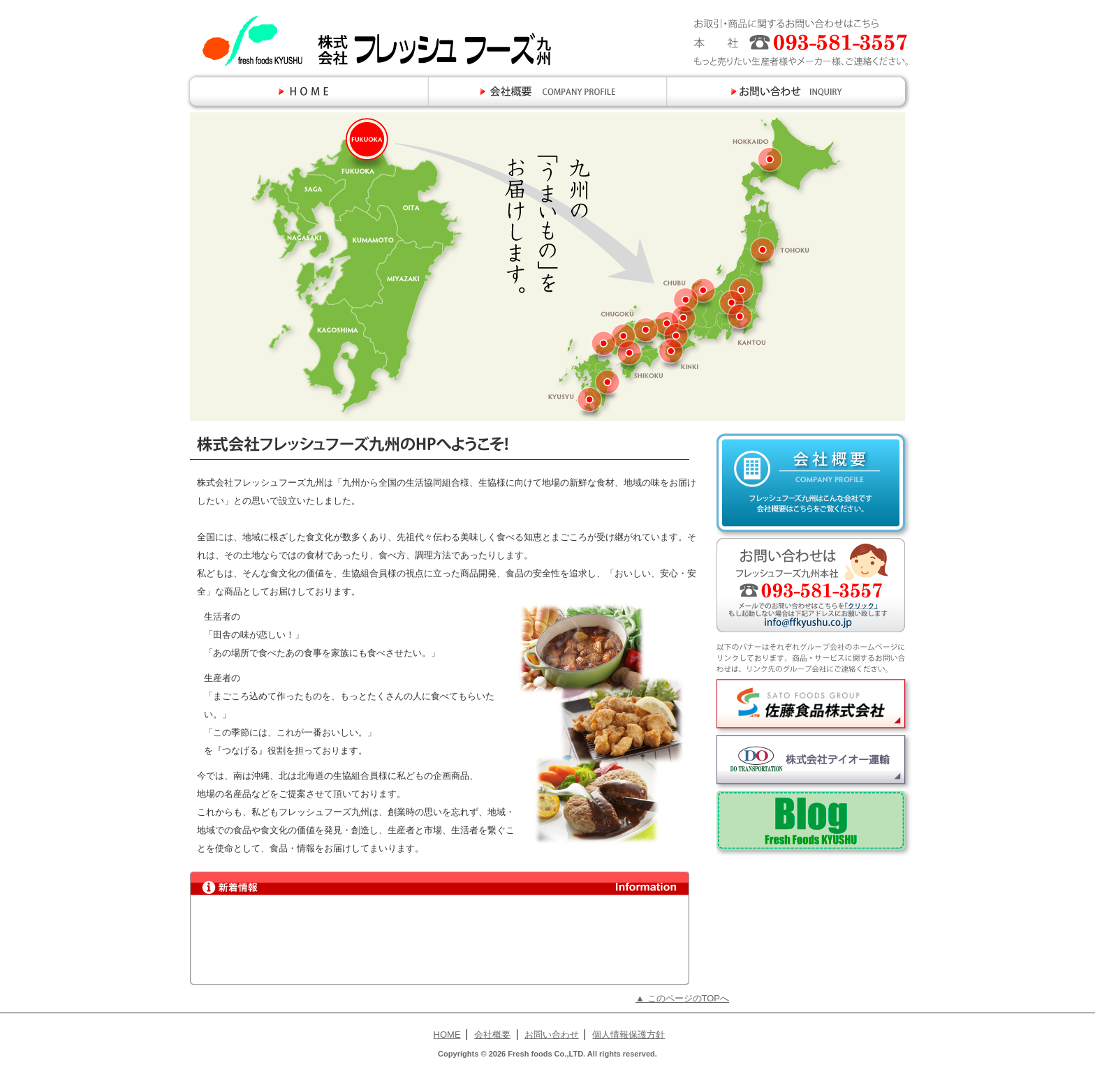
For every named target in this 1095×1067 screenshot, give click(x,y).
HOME (447, 1034)
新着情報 (437, 940)
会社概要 (492, 1034)
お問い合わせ (551, 1034)
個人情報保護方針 (628, 1034)
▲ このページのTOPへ (682, 998)
